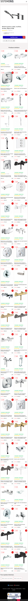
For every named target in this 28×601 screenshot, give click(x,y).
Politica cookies (13, 600)
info (12, 69)
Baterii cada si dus (17, 578)
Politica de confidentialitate (16, 588)
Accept (18, 600)
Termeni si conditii (6, 588)
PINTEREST (17, 585)
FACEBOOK (10, 585)
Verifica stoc (17, 37)
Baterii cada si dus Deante (7, 578)
